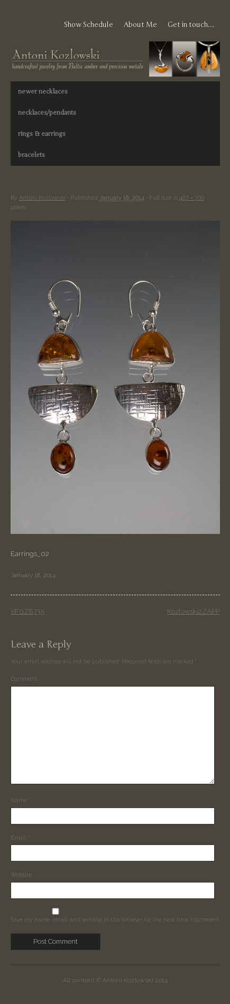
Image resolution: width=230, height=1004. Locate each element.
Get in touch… (191, 25)
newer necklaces (43, 91)
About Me (140, 25)
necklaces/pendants (47, 112)
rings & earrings (42, 133)
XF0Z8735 (27, 611)
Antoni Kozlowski (42, 197)
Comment (24, 678)
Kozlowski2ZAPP (193, 611)
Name (20, 800)
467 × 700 (191, 197)
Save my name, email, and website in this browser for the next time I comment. (115, 919)
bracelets (31, 154)
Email (20, 837)
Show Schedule (88, 25)
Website (21, 874)
